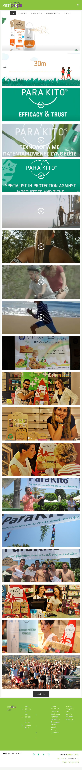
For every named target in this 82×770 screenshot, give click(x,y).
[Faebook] (39, 757)
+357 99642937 (28, 719)
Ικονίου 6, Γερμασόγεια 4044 (42, 717)
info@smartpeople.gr (28, 727)
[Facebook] (34, 757)
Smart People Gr (42, 728)
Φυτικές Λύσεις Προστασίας (55, 732)
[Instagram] (43, 757)
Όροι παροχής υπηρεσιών (69, 716)
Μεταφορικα (70, 722)
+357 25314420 (28, 711)
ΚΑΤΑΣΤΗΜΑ (55, 711)
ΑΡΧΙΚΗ (53, 709)
